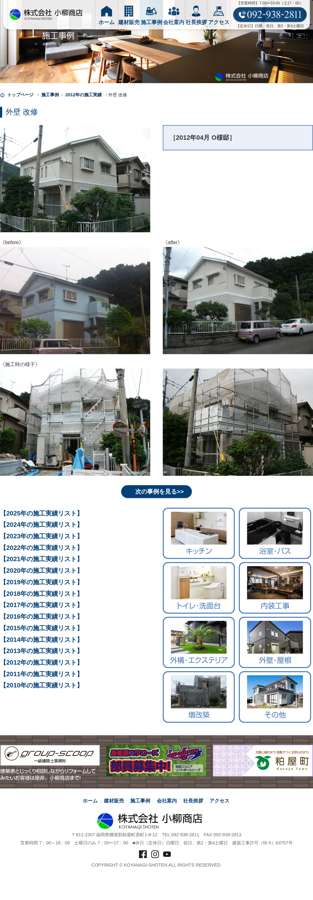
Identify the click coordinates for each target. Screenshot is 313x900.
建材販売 (114, 800)
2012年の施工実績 (83, 94)
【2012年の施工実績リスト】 (41, 662)
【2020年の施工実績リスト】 (41, 570)
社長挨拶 (193, 800)
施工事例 (50, 94)
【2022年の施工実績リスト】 (41, 547)
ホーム (90, 800)
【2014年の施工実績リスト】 (41, 639)
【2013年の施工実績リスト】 (41, 650)
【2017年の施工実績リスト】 (41, 605)
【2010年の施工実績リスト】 (41, 685)
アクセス (219, 800)
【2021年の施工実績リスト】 (41, 559)
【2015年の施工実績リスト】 (41, 628)
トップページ (17, 94)
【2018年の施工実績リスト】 (41, 593)
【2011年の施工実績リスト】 (41, 674)
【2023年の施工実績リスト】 (41, 536)
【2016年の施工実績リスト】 (41, 616)
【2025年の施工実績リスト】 (41, 513)
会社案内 (167, 800)
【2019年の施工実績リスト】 (41, 582)
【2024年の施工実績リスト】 (41, 524)
